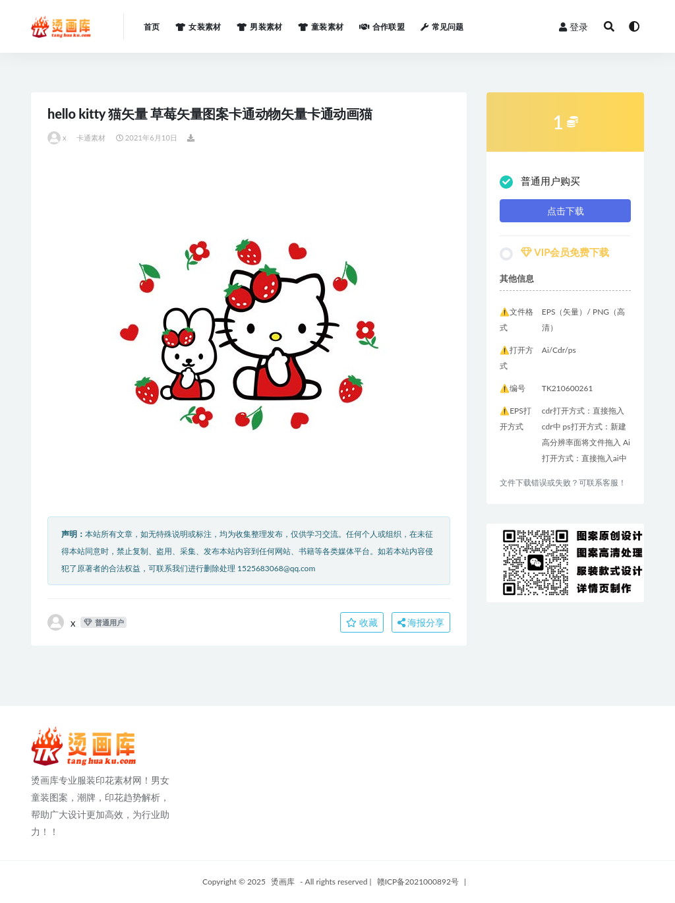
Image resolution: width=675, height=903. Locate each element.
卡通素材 (91, 137)
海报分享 (421, 622)
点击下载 (565, 210)
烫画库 (283, 882)
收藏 (362, 622)
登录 (573, 26)
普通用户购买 (540, 182)
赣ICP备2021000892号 (418, 882)
